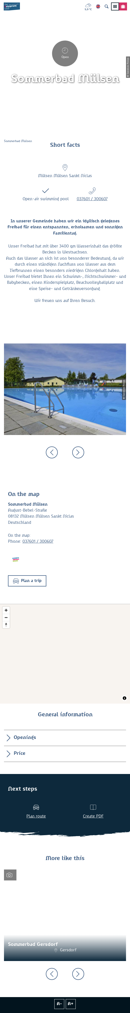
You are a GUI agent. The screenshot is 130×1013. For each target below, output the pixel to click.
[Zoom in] (6, 610)
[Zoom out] (6, 617)
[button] (27, 580)
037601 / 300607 (92, 199)
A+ (70, 1004)
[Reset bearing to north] (6, 624)
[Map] (65, 654)
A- (59, 1004)
